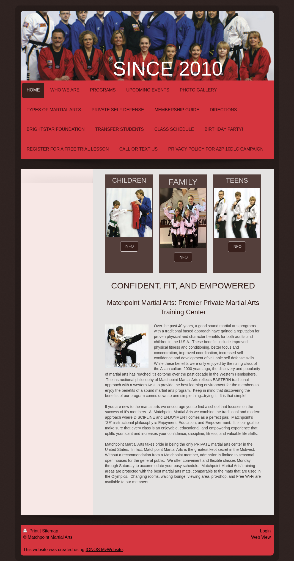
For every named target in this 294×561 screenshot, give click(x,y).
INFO (129, 246)
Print (31, 531)
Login (265, 531)
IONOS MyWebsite (104, 549)
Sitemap (50, 531)
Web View (261, 537)
